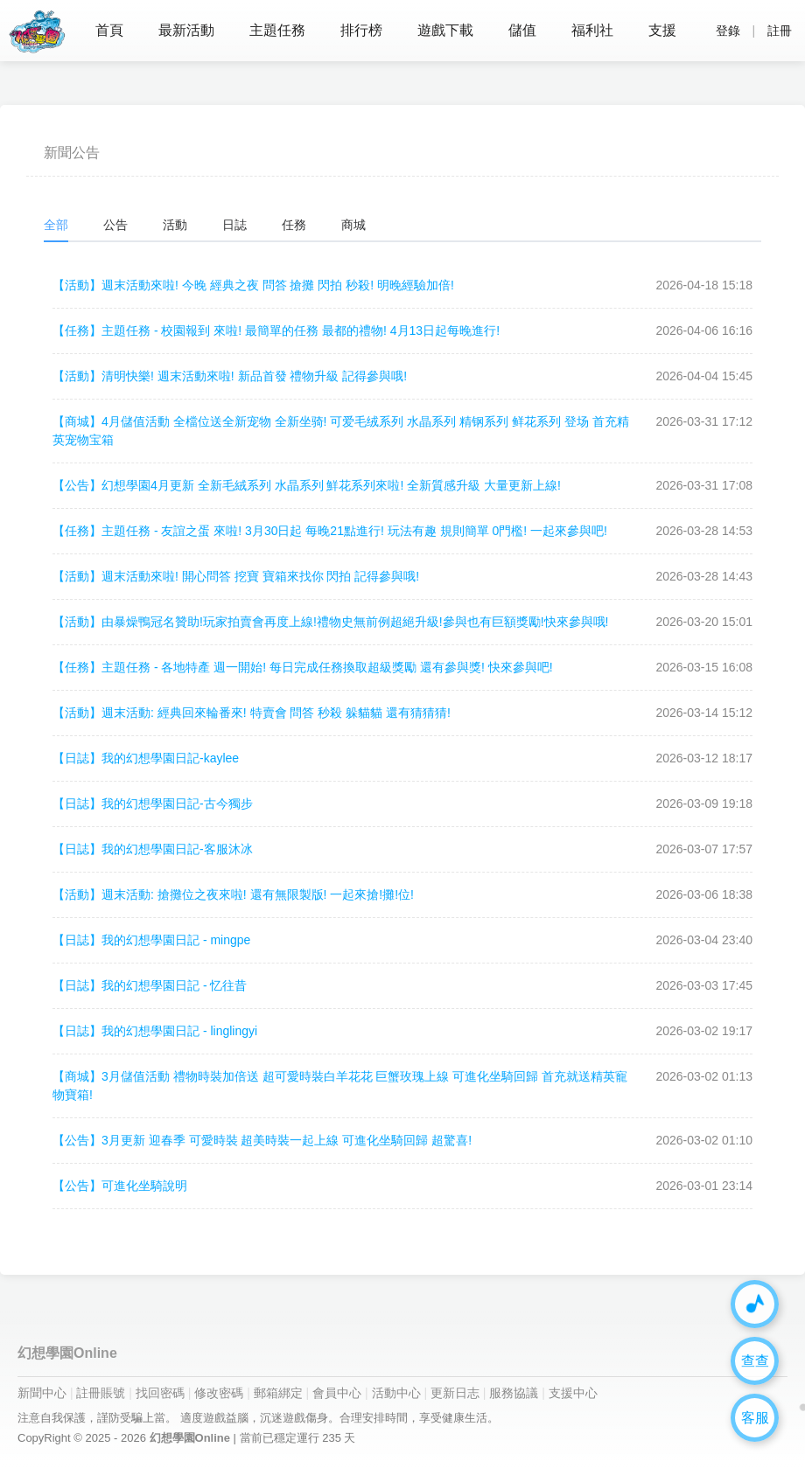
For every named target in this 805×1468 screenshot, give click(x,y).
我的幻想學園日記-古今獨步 (152, 804)
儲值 (522, 30)
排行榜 (361, 30)
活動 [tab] (175, 225)
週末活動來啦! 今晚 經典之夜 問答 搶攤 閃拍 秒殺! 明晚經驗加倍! (253, 285)
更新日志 (455, 1393)
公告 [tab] (115, 225)
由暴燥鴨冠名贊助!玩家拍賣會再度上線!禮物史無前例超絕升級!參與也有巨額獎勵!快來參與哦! (330, 622)
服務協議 (513, 1393)
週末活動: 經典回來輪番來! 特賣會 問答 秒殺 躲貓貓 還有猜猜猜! (251, 713)
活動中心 (396, 1393)
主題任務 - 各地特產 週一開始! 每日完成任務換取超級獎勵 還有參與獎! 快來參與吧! (302, 667)
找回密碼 (160, 1393)
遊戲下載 (445, 30)
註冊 (779, 31)
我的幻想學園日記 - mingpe (151, 940)
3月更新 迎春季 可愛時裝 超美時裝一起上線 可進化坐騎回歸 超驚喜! (262, 1140)
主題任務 (277, 30)
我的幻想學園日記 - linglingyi (154, 1031)
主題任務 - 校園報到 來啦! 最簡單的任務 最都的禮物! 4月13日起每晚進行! (276, 330)
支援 (662, 30)
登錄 (728, 31)
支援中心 (573, 1393)
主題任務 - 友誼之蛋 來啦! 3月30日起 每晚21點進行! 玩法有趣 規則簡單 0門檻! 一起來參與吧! (329, 531)
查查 (755, 1360)
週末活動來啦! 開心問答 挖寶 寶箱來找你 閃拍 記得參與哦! (235, 576)
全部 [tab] (56, 225)
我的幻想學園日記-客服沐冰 (152, 849)
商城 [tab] (353, 225)
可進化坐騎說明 (119, 1186)
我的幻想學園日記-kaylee (145, 758)
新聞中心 (42, 1393)
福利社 (592, 30)
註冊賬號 (100, 1393)
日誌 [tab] (234, 225)
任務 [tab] (294, 225)
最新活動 (186, 30)
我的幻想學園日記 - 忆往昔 (149, 985)
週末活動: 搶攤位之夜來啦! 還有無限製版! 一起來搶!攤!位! (233, 894)
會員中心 (336, 1393)
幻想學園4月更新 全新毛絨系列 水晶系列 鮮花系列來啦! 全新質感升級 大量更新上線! (306, 485)
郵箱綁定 (278, 1393)
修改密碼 (218, 1393)
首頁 (109, 30)
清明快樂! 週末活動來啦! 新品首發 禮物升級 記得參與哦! (229, 376)
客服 (755, 1417)
